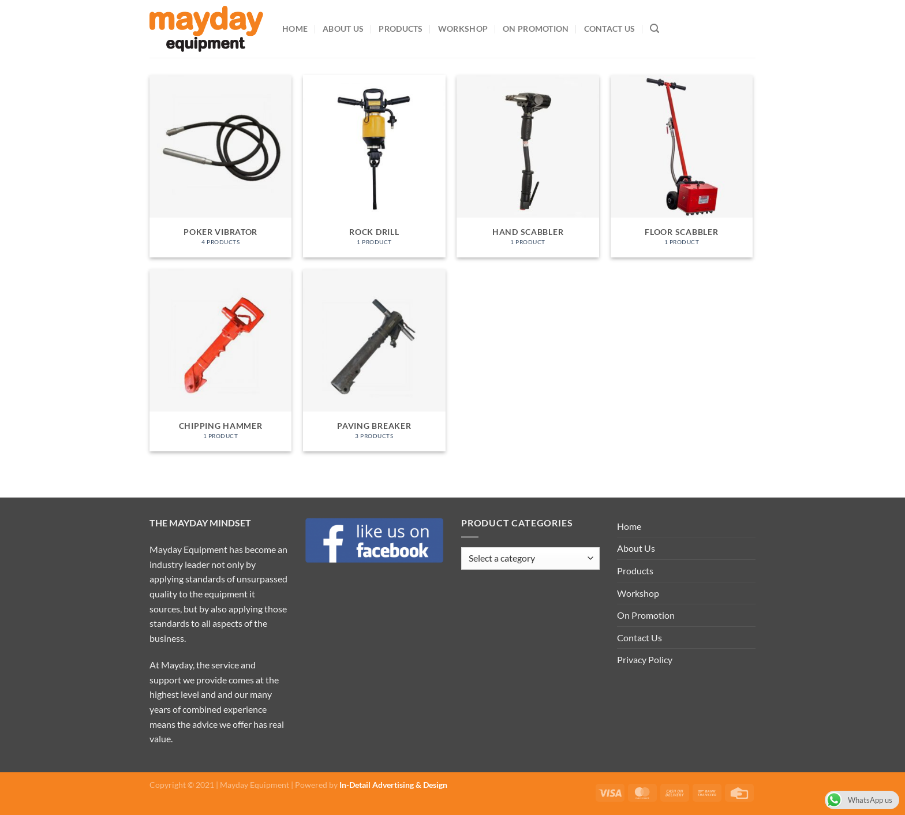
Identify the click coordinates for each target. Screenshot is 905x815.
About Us (343, 28)
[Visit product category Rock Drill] (374, 166)
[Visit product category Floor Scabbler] (682, 166)
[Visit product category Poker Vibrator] (220, 166)
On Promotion (536, 28)
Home (295, 28)
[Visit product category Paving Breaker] (374, 360)
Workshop (463, 28)
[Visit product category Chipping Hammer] (220, 360)
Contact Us (609, 28)
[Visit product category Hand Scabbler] (528, 166)
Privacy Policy (644, 659)
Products (400, 28)
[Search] (654, 28)
